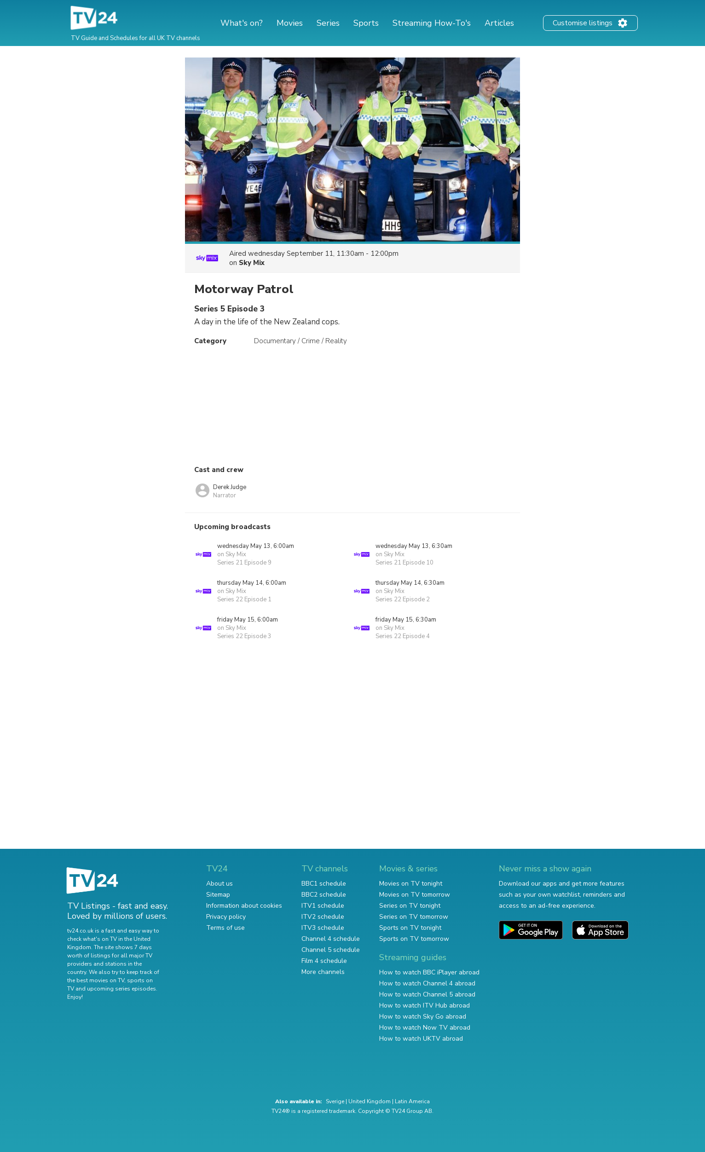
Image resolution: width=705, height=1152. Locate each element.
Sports (366, 23)
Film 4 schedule (324, 960)
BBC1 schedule (323, 883)
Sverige (335, 1101)
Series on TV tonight (409, 905)
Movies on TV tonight (410, 883)
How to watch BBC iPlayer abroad (429, 972)
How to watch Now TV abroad (424, 1027)
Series (328, 23)
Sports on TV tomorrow (414, 938)
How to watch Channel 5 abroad (427, 994)
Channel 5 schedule (330, 949)
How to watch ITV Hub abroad (424, 1005)
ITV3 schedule (322, 927)
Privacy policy (226, 916)
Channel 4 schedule (330, 938)
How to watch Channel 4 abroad (427, 983)
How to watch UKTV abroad (421, 1038)
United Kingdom (369, 1101)
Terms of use (225, 927)
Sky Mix (252, 262)
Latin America (412, 1101)
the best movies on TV (95, 980)
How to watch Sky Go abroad (422, 1016)
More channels (323, 972)
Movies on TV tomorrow (414, 894)
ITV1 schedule (322, 905)
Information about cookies (244, 905)
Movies (290, 23)
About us (219, 883)
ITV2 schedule (322, 916)
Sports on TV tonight (410, 927)
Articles (499, 23)
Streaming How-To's (432, 23)
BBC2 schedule (323, 894)
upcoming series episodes (121, 988)
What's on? (241, 23)
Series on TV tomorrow (413, 916)
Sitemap (218, 894)
